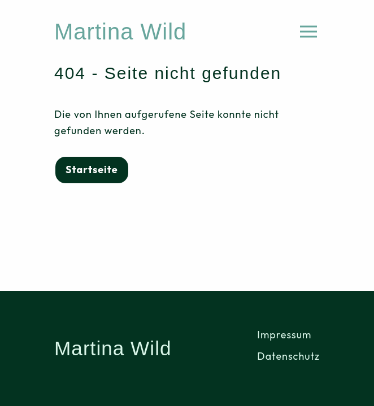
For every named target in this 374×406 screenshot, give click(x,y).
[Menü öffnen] (308, 31)
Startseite (92, 169)
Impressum (284, 334)
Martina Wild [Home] (120, 31)
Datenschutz (288, 356)
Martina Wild (113, 348)
